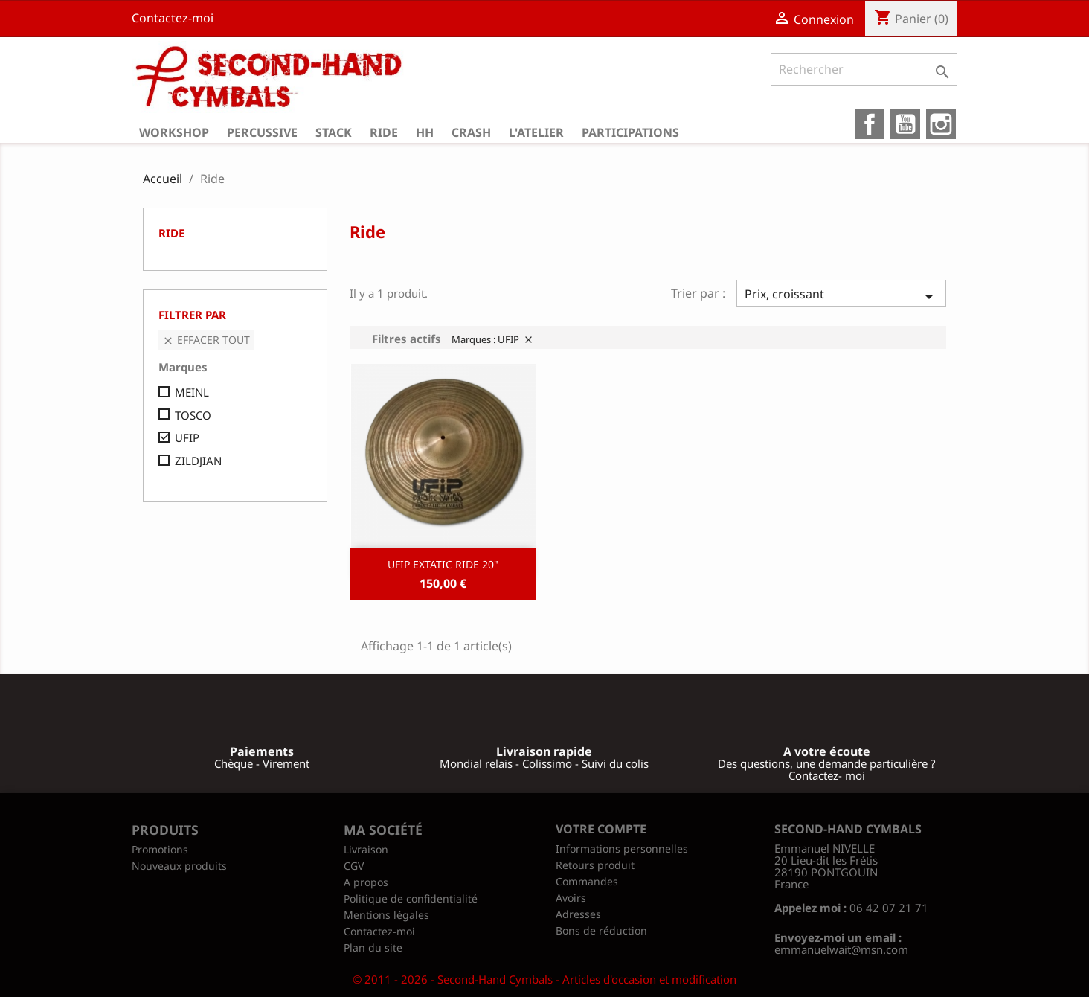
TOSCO (193, 415)
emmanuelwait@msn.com (841, 949)
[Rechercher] (864, 69)
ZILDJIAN (198, 460)
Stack (333, 132)
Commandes (587, 881)
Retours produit (595, 865)
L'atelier (536, 132)
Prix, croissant (841, 296)
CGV (354, 866)
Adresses (578, 914)
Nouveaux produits (179, 866)
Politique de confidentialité (411, 898)
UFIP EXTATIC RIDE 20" (443, 564)
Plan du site (373, 947)
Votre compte (601, 829)
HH (425, 132)
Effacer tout (206, 340)
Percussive (262, 132)
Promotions (160, 849)
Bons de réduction (601, 930)
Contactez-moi (172, 18)
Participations (630, 132)
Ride (384, 132)
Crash (471, 132)
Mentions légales (386, 915)
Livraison (366, 849)
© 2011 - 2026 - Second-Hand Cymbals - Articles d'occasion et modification (544, 979)
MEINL (192, 392)
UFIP (187, 437)
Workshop (174, 132)
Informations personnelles (622, 848)
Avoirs (571, 898)
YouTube (905, 124)
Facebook (869, 124)
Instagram (941, 124)
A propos (366, 882)
